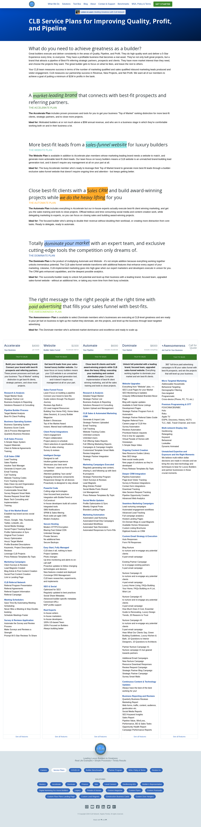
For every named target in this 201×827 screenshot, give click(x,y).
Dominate (71, 784)
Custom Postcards (154, 790)
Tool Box (77, 4)
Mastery (42, 784)
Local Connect (110, 784)
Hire (96, 784)
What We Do (53, 4)
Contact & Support (106, 4)
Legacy (78, 790)
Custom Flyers (134, 790)
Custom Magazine (115, 790)
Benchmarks (123, 4)
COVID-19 (75, 770)
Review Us (156, 770)
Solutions (66, 4)
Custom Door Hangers (145, 797)
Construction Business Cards (117, 797)
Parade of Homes (94, 790)
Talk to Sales (22, 357)
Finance (85, 784)
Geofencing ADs (129, 784)
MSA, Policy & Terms (141, 4)
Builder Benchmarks (94, 770)
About (93, 4)
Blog (86, 4)
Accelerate (56, 784)
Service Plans (58, 770)
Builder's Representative (152, 784)
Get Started (162, 4)
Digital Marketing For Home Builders (53, 790)
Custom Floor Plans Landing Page (61, 797)
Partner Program (115, 770)
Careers (43, 770)
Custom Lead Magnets (90, 797)
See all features (22, 737)
